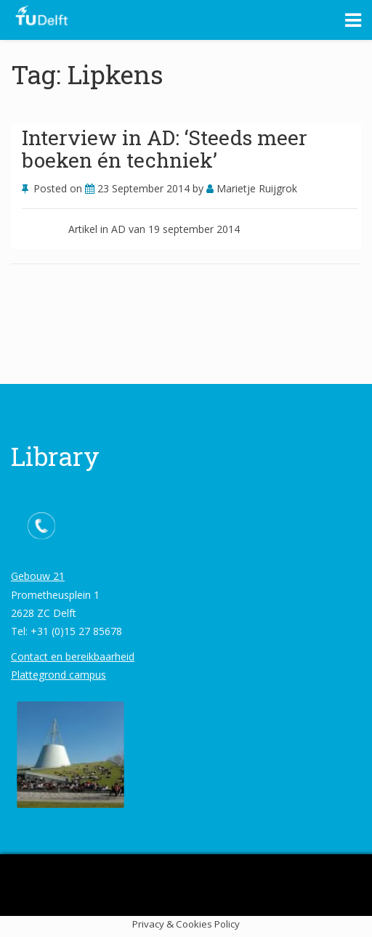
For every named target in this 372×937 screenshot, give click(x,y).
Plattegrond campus (58, 675)
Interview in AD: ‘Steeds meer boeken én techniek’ (164, 148)
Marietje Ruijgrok (251, 188)
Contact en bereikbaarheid (72, 656)
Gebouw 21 (38, 576)
